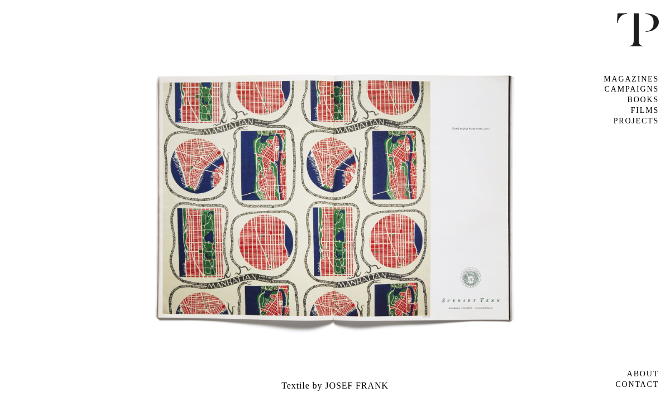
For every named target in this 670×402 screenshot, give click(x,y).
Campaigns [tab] (632, 89)
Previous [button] (167, 200)
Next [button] (503, 200)
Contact (637, 384)
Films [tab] (645, 110)
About (643, 374)
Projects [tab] (636, 121)
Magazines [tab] (631, 79)
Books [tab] (643, 99)
